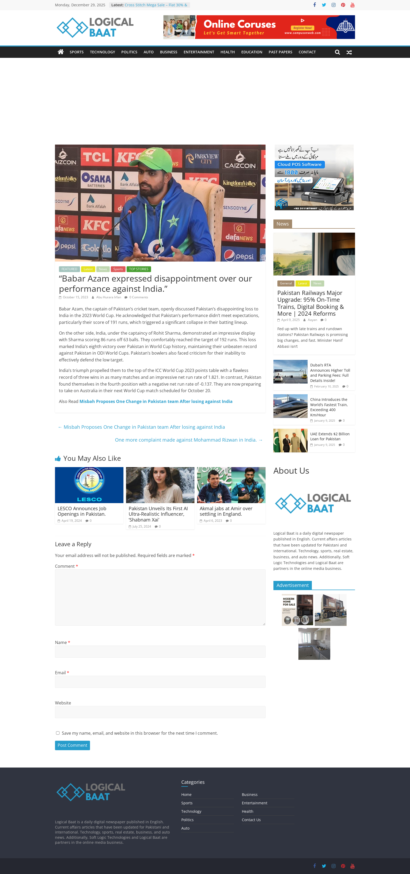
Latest (88, 269)
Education (251, 51)
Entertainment (199, 51)
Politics (129, 51)
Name (62, 642)
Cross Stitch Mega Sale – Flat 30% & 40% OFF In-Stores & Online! (156, 7)
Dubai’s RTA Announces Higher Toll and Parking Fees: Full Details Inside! (330, 372)
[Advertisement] (205, 97)
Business (168, 51)
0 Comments (136, 297)
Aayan (313, 320)
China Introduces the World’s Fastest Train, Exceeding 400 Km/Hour (329, 407)
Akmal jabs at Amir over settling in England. (226, 511)
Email (62, 673)
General (286, 283)
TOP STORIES (138, 269)
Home (186, 794)
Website (63, 703)
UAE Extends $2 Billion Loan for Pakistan (330, 436)
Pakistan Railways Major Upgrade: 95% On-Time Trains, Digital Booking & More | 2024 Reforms (310, 303)
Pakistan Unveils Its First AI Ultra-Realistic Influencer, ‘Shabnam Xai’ (158, 514)
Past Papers (280, 51)
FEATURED (69, 269)
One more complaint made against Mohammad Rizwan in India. (189, 440)
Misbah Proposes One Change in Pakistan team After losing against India (156, 401)
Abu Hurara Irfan (109, 297)
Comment (66, 566)
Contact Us (251, 819)
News (103, 269)
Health (228, 51)
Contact (307, 51)
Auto (149, 51)
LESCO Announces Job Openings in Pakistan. (82, 511)
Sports (77, 51)
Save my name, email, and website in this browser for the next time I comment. (140, 733)
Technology (102, 51)
